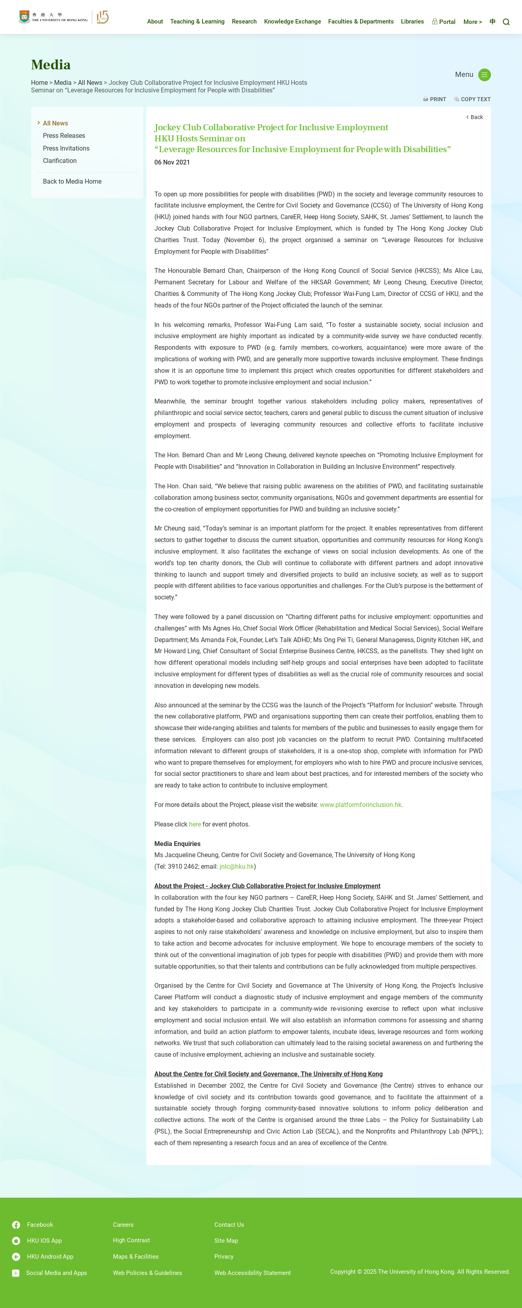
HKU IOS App (37, 1241)
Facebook (32, 1225)
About (149, 21)
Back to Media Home (72, 181)
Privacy (224, 1256)
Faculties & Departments (355, 21)
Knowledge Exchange (286, 21)
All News (90, 82)
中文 (489, 21)
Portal (438, 21)
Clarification (60, 160)
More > (467, 21)
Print (438, 99)
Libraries (406, 21)
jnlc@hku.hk (237, 866)
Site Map (226, 1240)
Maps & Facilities (136, 1256)
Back (477, 117)
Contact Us (229, 1224)
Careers (123, 1224)
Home (39, 82)
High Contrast (131, 1240)
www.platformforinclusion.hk (360, 805)
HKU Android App (42, 1257)
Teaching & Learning (191, 21)
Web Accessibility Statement (252, 1273)
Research (238, 21)
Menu (473, 75)
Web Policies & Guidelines (147, 1273)
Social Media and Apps (49, 1273)
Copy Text (476, 99)
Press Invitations (66, 148)
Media (63, 82)
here (195, 824)
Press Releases (64, 135)
